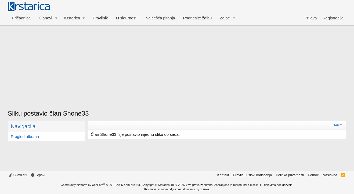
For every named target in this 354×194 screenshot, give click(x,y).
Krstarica (164, 184)
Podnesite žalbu (197, 18)
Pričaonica (21, 18)
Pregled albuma (25, 136)
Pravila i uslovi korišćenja (252, 175)
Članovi (45, 18)
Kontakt (223, 175)
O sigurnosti (127, 18)
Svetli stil (18, 175)
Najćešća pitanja (160, 18)
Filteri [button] (335, 125)
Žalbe (225, 18)
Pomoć (313, 175)
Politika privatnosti (290, 175)
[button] (56, 18)
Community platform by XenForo (101, 184)
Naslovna (330, 175)
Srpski (38, 175)
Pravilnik (100, 18)
